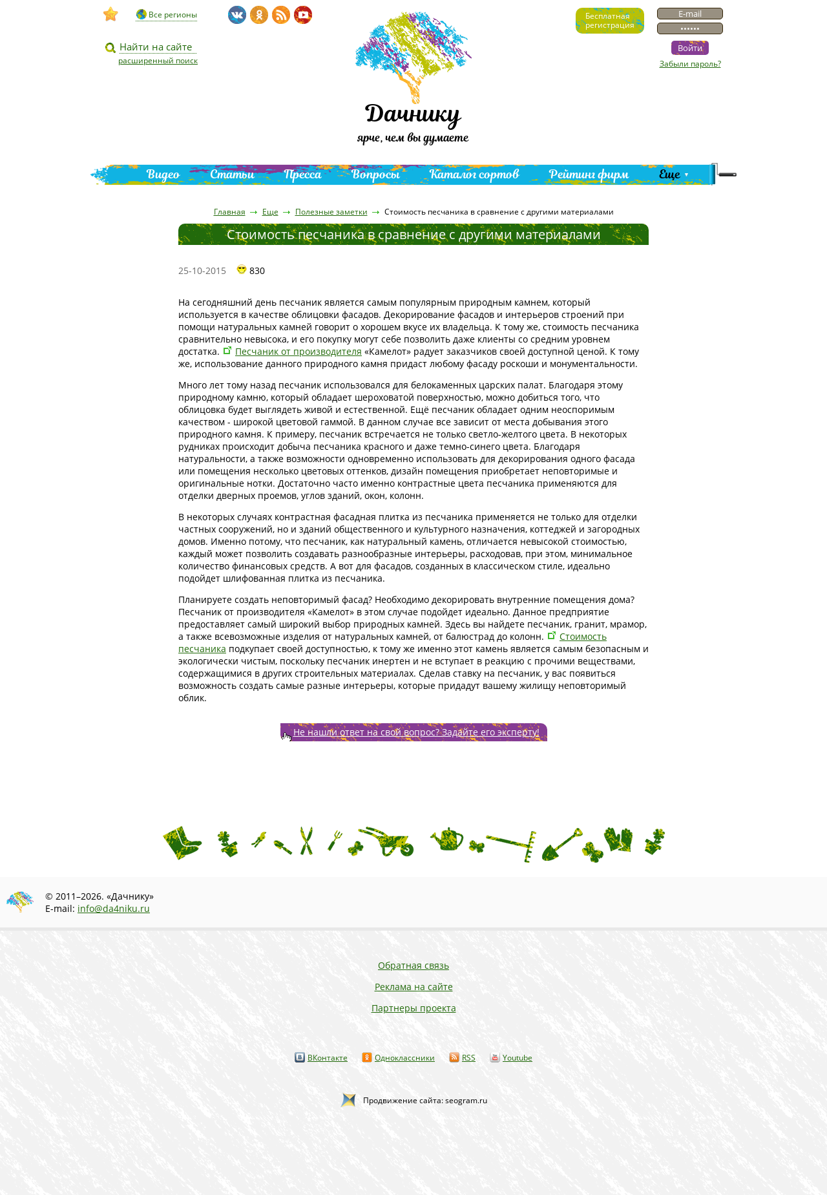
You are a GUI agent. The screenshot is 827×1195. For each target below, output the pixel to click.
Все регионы (173, 14)
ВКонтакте (328, 1057)
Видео (163, 174)
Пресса (303, 174)
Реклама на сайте (414, 986)
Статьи (232, 174)
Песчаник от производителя (298, 351)
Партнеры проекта (414, 1008)
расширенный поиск (158, 60)
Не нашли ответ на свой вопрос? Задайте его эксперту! (416, 732)
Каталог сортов (474, 174)
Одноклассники (405, 1057)
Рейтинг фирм (589, 174)
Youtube (517, 1057)
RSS (469, 1057)
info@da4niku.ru (114, 908)
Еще (669, 174)
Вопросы (375, 174)
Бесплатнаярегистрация (609, 20)
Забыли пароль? (690, 63)
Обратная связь (413, 965)
